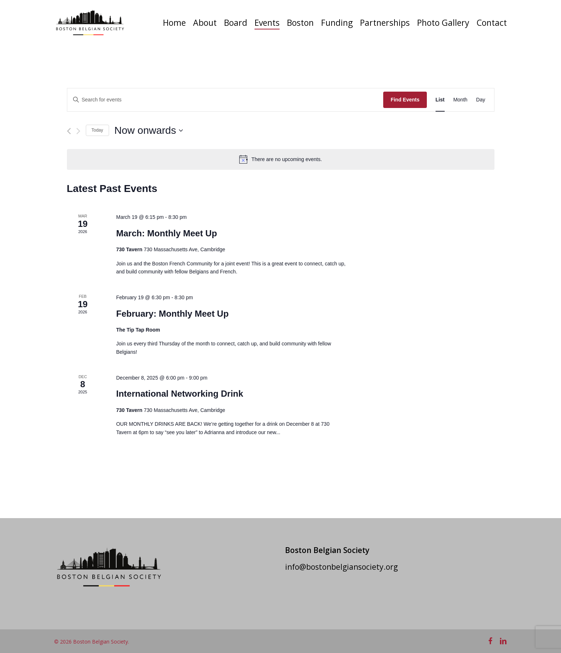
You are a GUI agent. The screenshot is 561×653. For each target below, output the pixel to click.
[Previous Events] (69, 131)
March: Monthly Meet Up (166, 233)
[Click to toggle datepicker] (149, 130)
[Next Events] (78, 131)
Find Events (404, 100)
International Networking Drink (179, 393)
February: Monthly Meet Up (172, 314)
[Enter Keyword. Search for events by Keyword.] (225, 99)
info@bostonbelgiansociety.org (341, 567)
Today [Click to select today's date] (97, 130)
